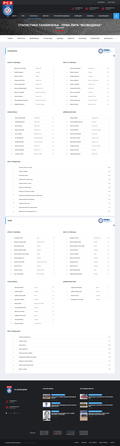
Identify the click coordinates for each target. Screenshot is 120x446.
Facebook (101, 2)
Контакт (112, 442)
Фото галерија (93, 442)
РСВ (23, 16)
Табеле (10, 38)
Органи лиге (95, 38)
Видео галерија (103, 442)
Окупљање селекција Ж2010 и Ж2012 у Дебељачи (64, 405)
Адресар (71, 38)
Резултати (21, 38)
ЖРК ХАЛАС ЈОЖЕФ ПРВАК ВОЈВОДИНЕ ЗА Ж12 (63, 397)
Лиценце (60, 38)
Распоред (82, 38)
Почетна (76, 442)
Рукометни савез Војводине (12, 442)
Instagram (111, 2)
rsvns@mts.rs (108, 9)
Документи (108, 38)
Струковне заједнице (61, 16)
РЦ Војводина (103, 16)
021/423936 (77, 9)
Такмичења (33, 16)
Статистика (47, 38)
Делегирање (34, 38)
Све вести (83, 442)
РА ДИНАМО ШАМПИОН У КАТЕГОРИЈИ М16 (100, 405)
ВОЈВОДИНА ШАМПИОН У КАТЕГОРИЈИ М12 (100, 397)
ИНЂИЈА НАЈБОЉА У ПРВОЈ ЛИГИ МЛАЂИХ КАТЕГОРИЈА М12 (98, 414)
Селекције (78, 16)
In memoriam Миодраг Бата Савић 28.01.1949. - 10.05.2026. (63, 414)
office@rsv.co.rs (92, 9)
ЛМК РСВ (45, 16)
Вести (14, 16)
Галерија (90, 16)
